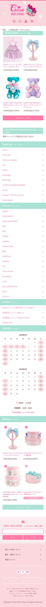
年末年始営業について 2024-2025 (23, 412)
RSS (26, 596)
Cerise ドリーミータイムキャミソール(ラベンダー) (12, 66)
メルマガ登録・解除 (30, 593)
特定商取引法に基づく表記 (27, 591)
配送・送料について (32, 588)
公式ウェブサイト (18, 596)
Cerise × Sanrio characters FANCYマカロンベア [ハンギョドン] (12, 105)
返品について (14, 591)
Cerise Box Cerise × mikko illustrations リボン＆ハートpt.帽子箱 (12, 494)
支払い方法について (18, 588)
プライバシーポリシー (15, 593)
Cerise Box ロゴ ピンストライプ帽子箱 (32, 454)
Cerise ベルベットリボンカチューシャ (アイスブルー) (32, 66)
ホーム (9, 588)
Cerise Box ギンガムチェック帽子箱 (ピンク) (32, 493)
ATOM (31, 596)
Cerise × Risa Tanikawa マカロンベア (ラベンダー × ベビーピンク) (32, 105)
